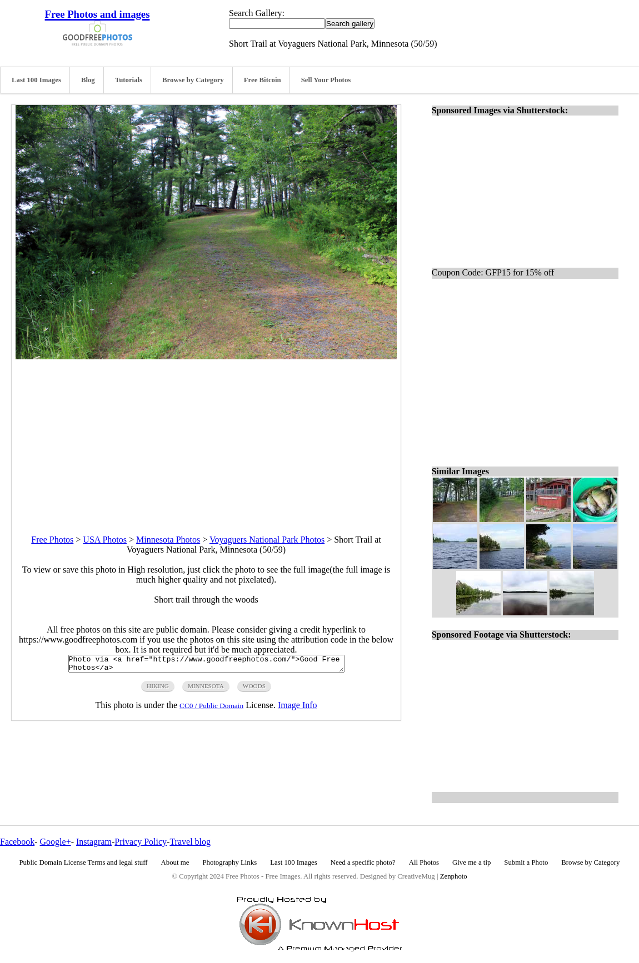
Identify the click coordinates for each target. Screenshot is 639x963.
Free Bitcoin (262, 80)
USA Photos (105, 539)
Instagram (94, 841)
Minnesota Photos (168, 539)
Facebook (17, 841)
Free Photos (52, 539)
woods (254, 689)
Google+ (55, 841)
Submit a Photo (526, 862)
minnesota (206, 689)
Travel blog (190, 841)
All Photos (424, 862)
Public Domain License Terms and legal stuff (83, 862)
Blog (88, 80)
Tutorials (128, 80)
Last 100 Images (36, 80)
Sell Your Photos (326, 80)
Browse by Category (193, 80)
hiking (158, 689)
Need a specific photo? (363, 862)
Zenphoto (453, 876)
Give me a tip (471, 862)
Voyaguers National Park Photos (267, 539)
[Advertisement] (206, 437)
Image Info (297, 708)
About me (175, 862)
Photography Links (229, 862)
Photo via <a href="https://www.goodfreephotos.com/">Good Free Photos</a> (206, 665)
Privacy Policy (140, 841)
